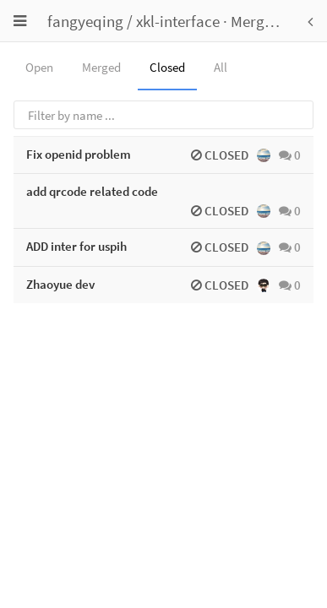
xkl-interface (178, 21)
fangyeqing (85, 21)
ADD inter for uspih (76, 246)
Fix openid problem (78, 154)
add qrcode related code (92, 191)
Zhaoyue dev (60, 284)
